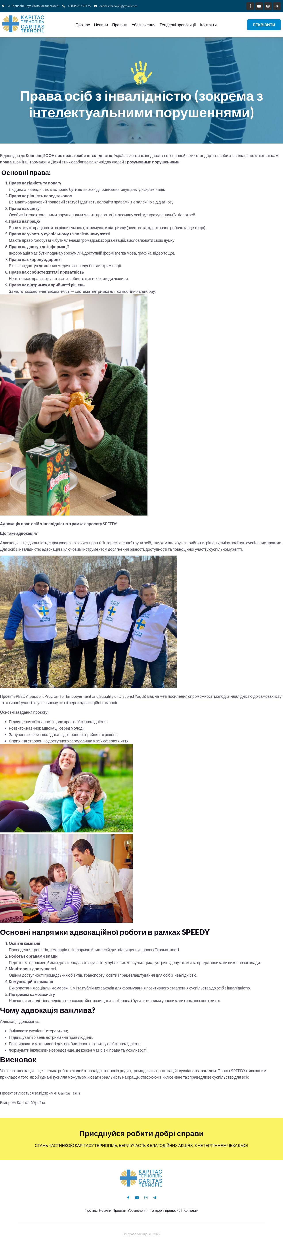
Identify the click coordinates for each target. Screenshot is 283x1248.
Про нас (81, 24)
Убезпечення (142, 24)
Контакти (207, 24)
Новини (100, 24)
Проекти (118, 24)
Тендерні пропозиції (176, 24)
